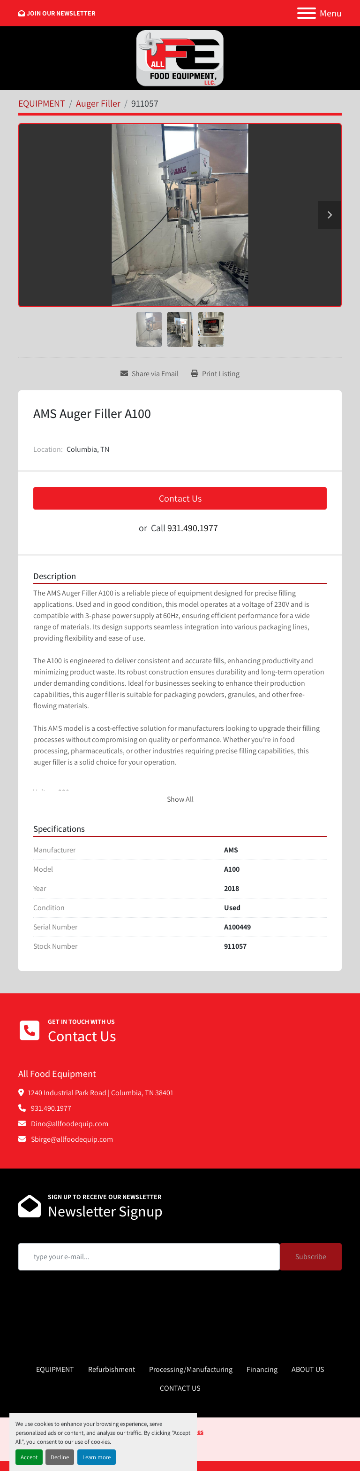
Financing (262, 1369)
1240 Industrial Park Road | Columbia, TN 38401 (100, 1093)
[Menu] (306, 13)
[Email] (149, 1256)
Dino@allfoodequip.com (69, 1124)
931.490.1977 (192, 528)
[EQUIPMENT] (41, 103)
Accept (29, 1457)
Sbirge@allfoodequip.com (71, 1139)
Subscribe (310, 1257)
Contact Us (180, 498)
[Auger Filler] (98, 103)
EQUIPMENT (55, 1369)
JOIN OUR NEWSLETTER (61, 13)
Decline (60, 1457)
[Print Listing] (215, 374)
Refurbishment (111, 1369)
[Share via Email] (149, 374)
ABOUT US (308, 1369)
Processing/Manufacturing (190, 1369)
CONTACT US (180, 1388)
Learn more (96, 1457)
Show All (180, 799)
